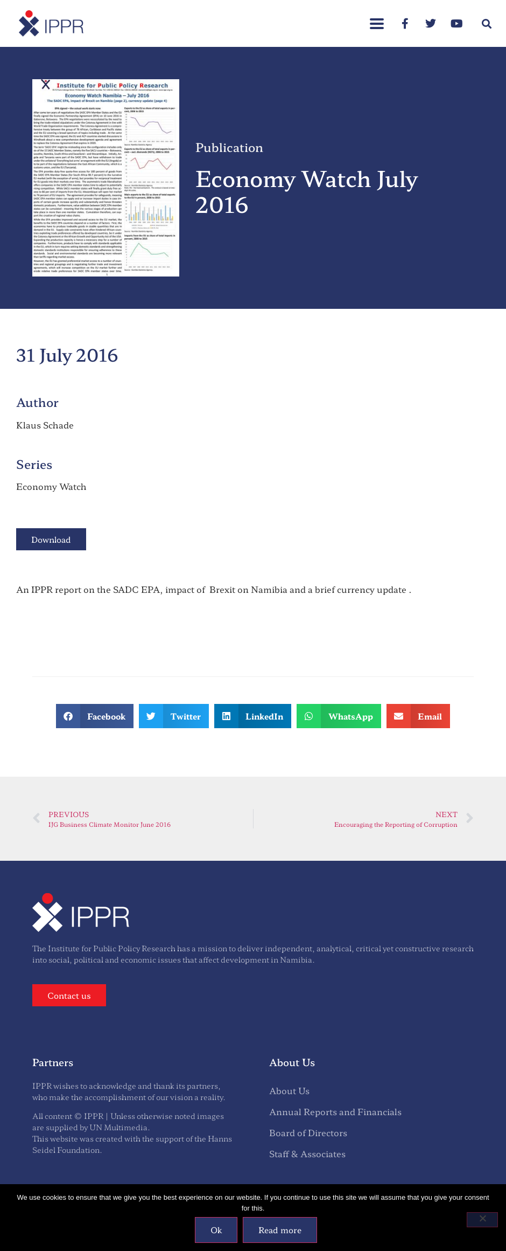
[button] (486, 23)
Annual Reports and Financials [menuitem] (335, 1111)
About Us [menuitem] (289, 1090)
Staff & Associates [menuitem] (307, 1153)
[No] (482, 1219)
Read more (279, 1229)
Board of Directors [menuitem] (308, 1132)
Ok (216, 1229)
